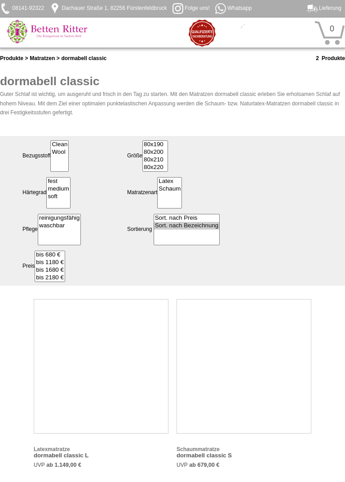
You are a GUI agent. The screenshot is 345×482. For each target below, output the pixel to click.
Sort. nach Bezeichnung (187, 226)
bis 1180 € (50, 262)
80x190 (155, 144)
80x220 (155, 167)
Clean (59, 144)
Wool (59, 152)
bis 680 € (50, 255)
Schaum (169, 189)
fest (58, 181)
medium (58, 189)
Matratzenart (142, 193)
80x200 (155, 152)
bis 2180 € (50, 278)
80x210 (155, 160)
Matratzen (42, 58)
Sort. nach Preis (187, 218)
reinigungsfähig (59, 218)
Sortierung (139, 229)
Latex (169, 181)
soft (58, 196)
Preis (28, 266)
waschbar (59, 226)
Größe (134, 156)
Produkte (11, 58)
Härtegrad (34, 193)
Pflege (30, 229)
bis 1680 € (50, 270)
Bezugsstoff (36, 156)
